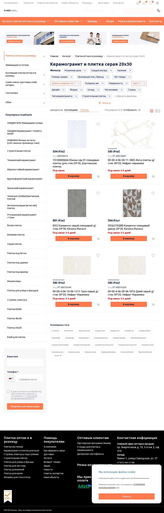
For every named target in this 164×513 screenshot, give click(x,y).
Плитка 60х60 (14, 309)
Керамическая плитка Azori (95, 339)
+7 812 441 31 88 (93, 10)
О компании (10, 3)
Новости (28, 3)
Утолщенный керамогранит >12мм (22, 216)
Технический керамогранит (21, 160)
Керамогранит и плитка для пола (21, 450)
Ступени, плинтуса (17, 300)
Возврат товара (52, 462)
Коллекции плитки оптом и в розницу (25, 74)
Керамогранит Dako (99, 346)
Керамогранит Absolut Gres (79, 346)
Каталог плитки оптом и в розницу (25, 21)
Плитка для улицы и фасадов (22, 290)
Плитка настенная (13, 447)
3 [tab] (83, 286)
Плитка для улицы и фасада (18, 462)
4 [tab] (95, 286)
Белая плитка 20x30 (74, 339)
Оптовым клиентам (68, 21)
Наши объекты (70, 3)
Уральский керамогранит (20, 188)
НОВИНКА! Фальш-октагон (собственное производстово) (23, 141)
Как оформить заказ (54, 450)
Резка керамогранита (131, 21)
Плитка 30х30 (14, 327)
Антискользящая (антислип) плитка (22, 207)
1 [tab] (59, 286)
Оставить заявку (138, 10)
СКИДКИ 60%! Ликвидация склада (25, 123)
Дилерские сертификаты (90, 454)
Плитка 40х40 (14, 318)
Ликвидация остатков (17, 65)
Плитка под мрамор (17, 272)
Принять (126, 496)
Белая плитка (14, 225)
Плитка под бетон (16, 253)
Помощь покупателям (54, 439)
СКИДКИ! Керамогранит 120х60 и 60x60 (24, 132)
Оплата (48, 458)
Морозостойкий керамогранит (23, 169)
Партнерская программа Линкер (94, 443)
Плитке (85, 110)
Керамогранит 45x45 (58, 346)
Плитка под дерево (17, 262)
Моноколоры (14, 281)
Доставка (103, 3)
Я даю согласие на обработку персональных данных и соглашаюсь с (26, 394)
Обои (25, 103)
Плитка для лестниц (15, 466)
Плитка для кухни (13, 473)
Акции (110, 21)
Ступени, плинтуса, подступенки (21, 454)
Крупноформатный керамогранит (25, 179)
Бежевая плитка (16, 234)
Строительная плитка (19, 151)
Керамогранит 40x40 (134, 339)
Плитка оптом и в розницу (18, 439)
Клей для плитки (16, 337)
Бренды (94, 21)
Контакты (118, 3)
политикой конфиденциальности (24, 397)
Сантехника (25, 93)
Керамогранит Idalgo (117, 346)
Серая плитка (14, 244)
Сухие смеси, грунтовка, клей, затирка (25, 83)
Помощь (87, 3)
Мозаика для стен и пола (17, 477)
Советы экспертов (47, 3)
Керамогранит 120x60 (116, 339)
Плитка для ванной (14, 469)
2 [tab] (71, 286)
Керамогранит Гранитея (137, 346)
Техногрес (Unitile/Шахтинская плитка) (23, 197)
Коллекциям (71, 110)
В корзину (73, 177)
